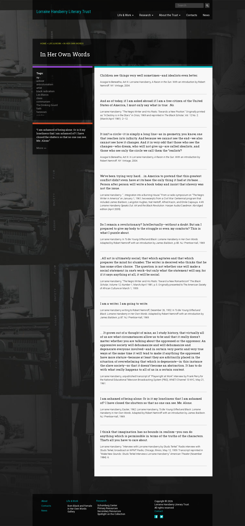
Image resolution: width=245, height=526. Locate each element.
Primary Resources (107, 508)
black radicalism (45, 91)
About (44, 501)
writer (39, 150)
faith (38, 108)
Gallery (71, 511)
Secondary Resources (109, 511)
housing (40, 118)
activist (40, 81)
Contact (158, 511)
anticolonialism (44, 84)
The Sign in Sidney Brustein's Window (56, 139)
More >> (41, 185)
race (38, 129)
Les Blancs (42, 94)
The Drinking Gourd (47, 105)
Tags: (39, 73)
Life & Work (126, 15)
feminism (41, 112)
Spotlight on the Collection (111, 514)
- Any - (36, 77)
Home (43, 43)
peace (39, 122)
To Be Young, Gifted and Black (53, 143)
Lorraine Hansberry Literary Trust (63, 11)
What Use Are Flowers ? (49, 146)
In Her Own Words (77, 508)
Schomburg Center (107, 505)
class (39, 98)
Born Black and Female (80, 506)
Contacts (191, 15)
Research (146, 15)
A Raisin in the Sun (46, 132)
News (206, 15)
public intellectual (46, 125)
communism (43, 101)
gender (40, 115)
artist (39, 87)
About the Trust (169, 15)
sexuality (41, 136)
